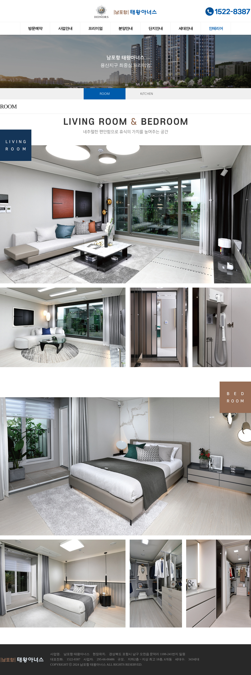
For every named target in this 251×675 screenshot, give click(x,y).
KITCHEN (146, 93)
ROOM (105, 93)
